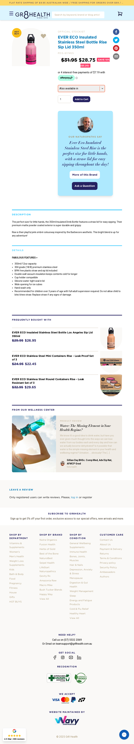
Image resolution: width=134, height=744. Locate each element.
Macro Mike (45, 585)
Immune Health (78, 551)
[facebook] (116, 32)
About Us (105, 544)
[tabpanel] (31, 47)
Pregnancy (15, 583)
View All (44, 599)
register (87, 497)
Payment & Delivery (111, 549)
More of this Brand (84, 174)
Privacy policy (108, 562)
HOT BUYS (15, 601)
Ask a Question (85, 185)
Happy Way (46, 594)
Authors (104, 576)
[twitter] (116, 40)
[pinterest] (116, 48)
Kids (11, 569)
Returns (104, 553)
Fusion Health (47, 544)
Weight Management (81, 591)
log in (74, 497)
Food (12, 578)
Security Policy (108, 567)
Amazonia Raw (48, 580)
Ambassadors (107, 572)
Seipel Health (47, 562)
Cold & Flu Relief (79, 609)
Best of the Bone (48, 553)
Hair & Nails (76, 565)
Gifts (12, 597)
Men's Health (16, 556)
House (13, 592)
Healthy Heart (78, 613)
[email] (116, 56)
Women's (14, 551)
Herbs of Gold (47, 549)
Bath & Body (16, 574)
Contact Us (106, 540)
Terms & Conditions (111, 558)
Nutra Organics (48, 540)
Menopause (76, 578)
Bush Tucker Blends (50, 589)
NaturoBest (46, 558)
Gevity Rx (44, 576)
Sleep (73, 595)
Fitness (13, 588)
